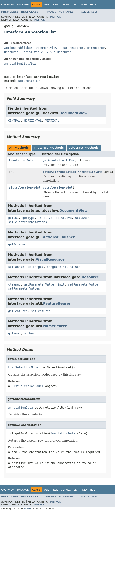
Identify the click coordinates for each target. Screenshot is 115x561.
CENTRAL (14, 120)
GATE (27, 508)
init (61, 284)
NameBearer (96, 47)
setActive (64, 218)
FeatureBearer (72, 47)
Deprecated (68, 4)
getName (14, 333)
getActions (17, 244)
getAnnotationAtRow (58, 160)
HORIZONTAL (33, 120)
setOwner (82, 218)
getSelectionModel (58, 187)
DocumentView (46, 47)
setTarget (35, 267)
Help (93, 4)
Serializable (32, 52)
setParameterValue (83, 284)
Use (46, 4)
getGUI (13, 218)
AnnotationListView (20, 63)
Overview (8, 4)
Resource (11, 52)
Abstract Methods (84, 147)
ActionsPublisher (18, 47)
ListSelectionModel (25, 187)
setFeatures (41, 311)
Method (55, 16)
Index (84, 4)
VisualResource (58, 52)
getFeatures (18, 311)
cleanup (14, 284)
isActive (45, 218)
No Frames (66, 11)
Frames (51, 11)
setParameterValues (24, 288)
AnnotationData (21, 160)
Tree (54, 4)
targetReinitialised (63, 267)
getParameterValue (39, 284)
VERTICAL (52, 120)
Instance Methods (49, 147)
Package (23, 4)
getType (28, 218)
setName (30, 333)
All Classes (89, 11)
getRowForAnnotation (59, 171)
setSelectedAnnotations (27, 222)
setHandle (16, 267)
